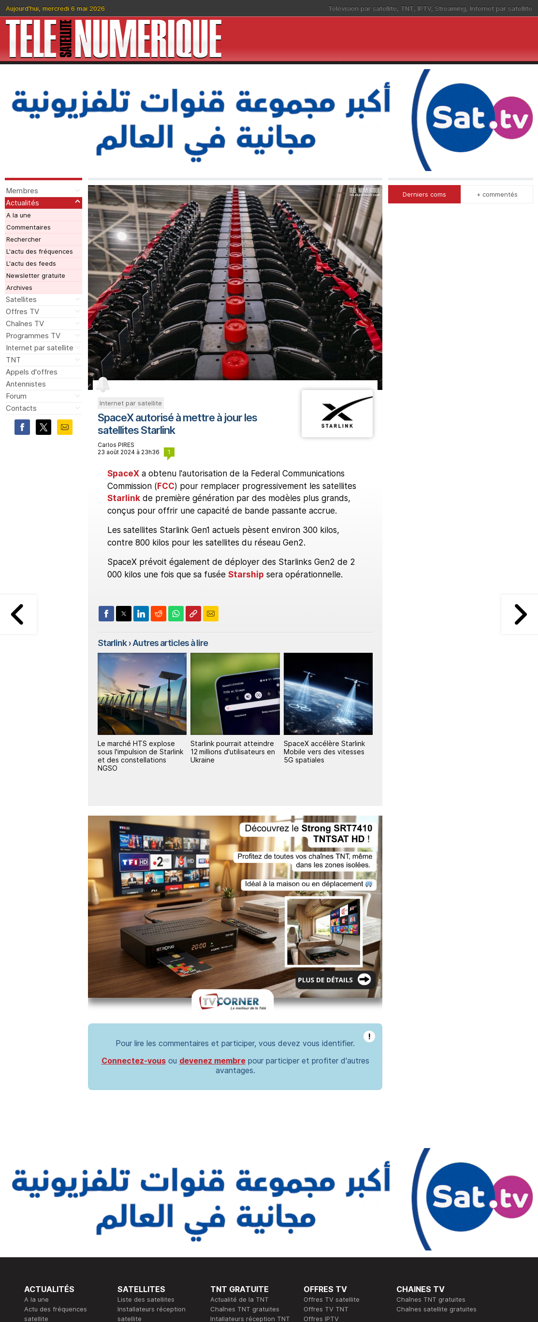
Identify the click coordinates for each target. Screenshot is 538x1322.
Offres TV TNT (326, 1160)
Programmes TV (33, 335)
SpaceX (123, 473)
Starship (246, 574)
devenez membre (212, 912)
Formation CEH (326, 1218)
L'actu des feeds (31, 263)
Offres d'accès (139, 1238)
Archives (19, 287)
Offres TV (22, 311)
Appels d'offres (32, 371)
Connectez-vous (134, 912)
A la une (18, 215)
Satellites (21, 299)
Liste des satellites (145, 1151)
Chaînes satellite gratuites (436, 1160)
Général (222, 1238)
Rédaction (225, 1218)
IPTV (424, 8)
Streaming (450, 8)
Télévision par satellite (362, 8)
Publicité (222, 1228)
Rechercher (23, 239)
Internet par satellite (501, 8)
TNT (407, 8)
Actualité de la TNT (239, 1151)
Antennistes (26, 383)
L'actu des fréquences (39, 251)
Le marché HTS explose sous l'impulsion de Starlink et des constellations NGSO (140, 755)
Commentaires (28, 227)
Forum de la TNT (235, 1180)
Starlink (123, 498)
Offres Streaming (330, 1180)
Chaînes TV (25, 323)
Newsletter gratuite (35, 275)
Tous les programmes (56, 1238)
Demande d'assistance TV (250, 1247)
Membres (22, 190)
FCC (165, 486)
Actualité (130, 1228)
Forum (16, 396)
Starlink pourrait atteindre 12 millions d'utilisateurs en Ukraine (232, 751)
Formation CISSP (328, 1228)
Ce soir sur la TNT (51, 1228)
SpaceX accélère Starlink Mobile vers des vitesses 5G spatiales (324, 751)
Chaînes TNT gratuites (244, 1160)
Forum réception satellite (154, 1180)
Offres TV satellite (332, 1151)
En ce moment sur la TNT (62, 1218)
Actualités (22, 202)
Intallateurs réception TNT (250, 1170)
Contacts (21, 408)
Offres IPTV (321, 1170)
